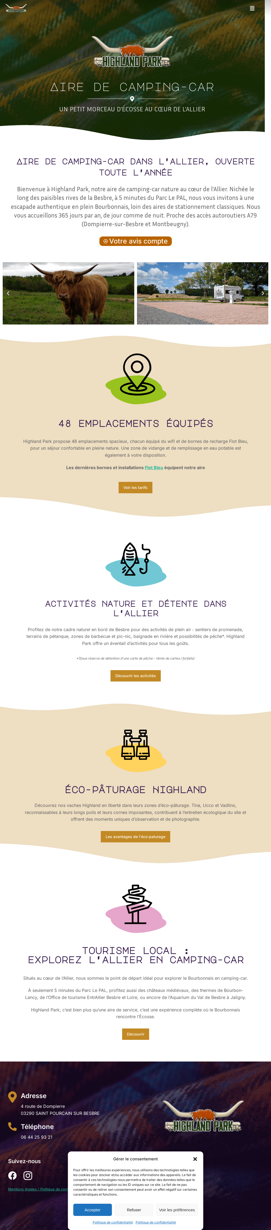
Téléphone (37, 1127)
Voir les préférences (177, 1210)
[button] (195, 1159)
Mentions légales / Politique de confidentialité (46, 1189)
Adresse (33, 1096)
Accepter (93, 1210)
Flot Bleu (154, 467)
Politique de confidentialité (113, 1222)
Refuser (134, 1210)
